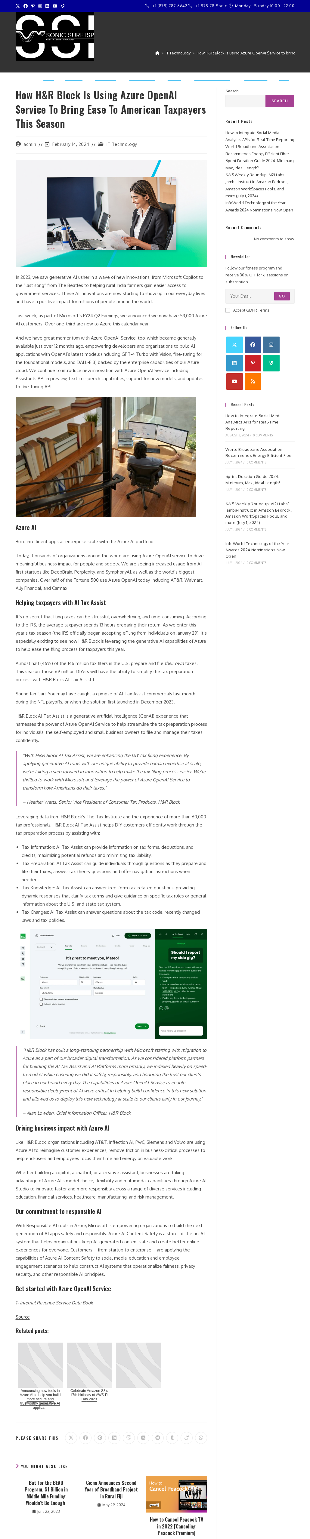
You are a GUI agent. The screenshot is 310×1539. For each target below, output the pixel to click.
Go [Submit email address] (282, 296)
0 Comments (263, 435)
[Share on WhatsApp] (201, 1438)
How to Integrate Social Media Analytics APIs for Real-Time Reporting (254, 422)
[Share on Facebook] (85, 1438)
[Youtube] (234, 381)
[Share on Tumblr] (172, 1438)
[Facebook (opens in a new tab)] (25, 6)
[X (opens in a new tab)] (19, 6)
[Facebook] (253, 345)
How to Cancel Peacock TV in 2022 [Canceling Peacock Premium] (176, 1526)
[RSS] (253, 381)
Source (23, 1317)
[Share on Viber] (129, 1438)
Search (279, 101)
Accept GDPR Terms (247, 310)
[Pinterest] (253, 363)
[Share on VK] (143, 1438)
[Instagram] (271, 345)
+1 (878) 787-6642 (170, 5)
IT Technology (122, 144)
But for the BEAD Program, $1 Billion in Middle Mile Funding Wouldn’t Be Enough (46, 1493)
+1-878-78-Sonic (211, 5)
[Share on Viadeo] (187, 1438)
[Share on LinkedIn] (114, 1438)
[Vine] (271, 363)
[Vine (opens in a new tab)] (62, 6)
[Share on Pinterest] (100, 1438)
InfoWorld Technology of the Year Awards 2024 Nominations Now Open (257, 550)
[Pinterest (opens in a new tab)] (32, 6)
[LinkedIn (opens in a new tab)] (47, 6)
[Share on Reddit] (158, 1438)
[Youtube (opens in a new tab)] (55, 6)
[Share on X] (71, 1438)
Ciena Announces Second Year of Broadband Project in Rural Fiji (111, 1489)
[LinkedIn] (234, 363)
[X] (234, 345)
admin (29, 144)
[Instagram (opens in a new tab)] (40, 6)
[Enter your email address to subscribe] (260, 296)
